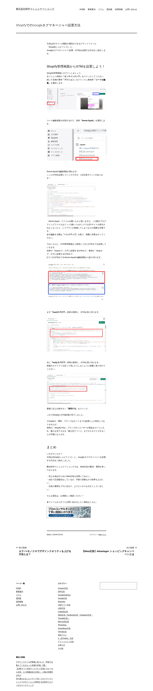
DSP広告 (61, 592)
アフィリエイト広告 (66, 642)
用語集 (109, 9)
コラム (101, 9)
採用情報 (119, 9)
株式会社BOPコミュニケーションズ (35, 9)
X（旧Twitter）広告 (65, 638)
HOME (82, 9)
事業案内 (92, 9)
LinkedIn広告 (63, 612)
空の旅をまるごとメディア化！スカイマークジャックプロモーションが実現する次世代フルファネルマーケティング (34, 682)
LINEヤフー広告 (64, 605)
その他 (60, 648)
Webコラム (102, 534)
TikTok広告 (62, 632)
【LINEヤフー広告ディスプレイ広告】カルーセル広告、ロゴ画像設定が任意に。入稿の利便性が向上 (34, 672)
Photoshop (62, 625)
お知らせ (61, 645)
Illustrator (61, 602)
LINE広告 (61, 608)
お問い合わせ (131, 9)
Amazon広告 (63, 588)
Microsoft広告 (63, 622)
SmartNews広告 (64, 628)
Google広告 (62, 598)
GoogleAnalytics (64, 595)
